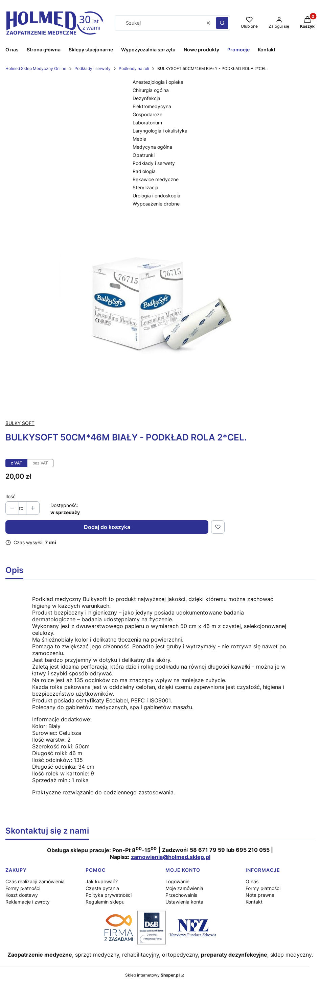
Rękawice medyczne (156, 179)
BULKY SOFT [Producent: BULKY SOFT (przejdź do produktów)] (20, 423)
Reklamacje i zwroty (27, 902)
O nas (252, 881)
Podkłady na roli (134, 68)
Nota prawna (260, 895)
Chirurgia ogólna (151, 90)
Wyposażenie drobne (156, 204)
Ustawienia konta (184, 902)
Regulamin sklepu (105, 902)
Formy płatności (22, 888)
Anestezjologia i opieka (158, 82)
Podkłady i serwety (92, 68)
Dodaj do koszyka (107, 527)
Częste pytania (102, 888)
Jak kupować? (102, 881)
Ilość (10, 496)
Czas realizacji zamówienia (35, 881)
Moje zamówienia (184, 888)
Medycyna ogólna (152, 147)
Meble (139, 139)
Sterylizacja (145, 187)
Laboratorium (147, 122)
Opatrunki (144, 155)
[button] (222, 23)
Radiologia (144, 171)
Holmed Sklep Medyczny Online (35, 68)
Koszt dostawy (21, 895)
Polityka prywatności (109, 895)
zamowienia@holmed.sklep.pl (170, 857)
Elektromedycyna (152, 106)
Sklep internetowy (152, 975)
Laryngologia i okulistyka (160, 131)
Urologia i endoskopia (156, 195)
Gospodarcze (147, 114)
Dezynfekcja (146, 98)
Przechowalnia (181, 895)
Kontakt (254, 902)
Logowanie (177, 881)
